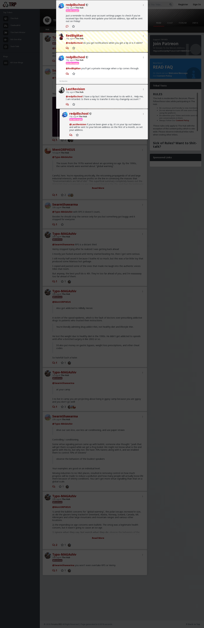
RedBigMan (74, 35)
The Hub (79, 7)
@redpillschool (74, 42)
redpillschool (75, 5)
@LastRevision (77, 124)
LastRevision (75, 89)
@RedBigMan (73, 68)
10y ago (69, 7)
